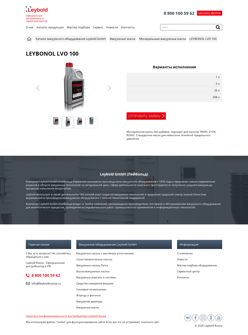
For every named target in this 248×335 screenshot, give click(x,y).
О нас (30, 27)
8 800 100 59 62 (179, 13)
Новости (112, 27)
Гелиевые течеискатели (91, 289)
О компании (185, 253)
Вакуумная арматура (89, 301)
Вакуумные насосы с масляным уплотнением (105, 253)
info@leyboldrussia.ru (46, 283)
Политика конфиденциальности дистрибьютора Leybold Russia (66, 316)
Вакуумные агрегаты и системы (96, 277)
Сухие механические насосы (94, 259)
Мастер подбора (78, 27)
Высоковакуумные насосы (93, 271)
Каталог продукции (50, 27)
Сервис (98, 27)
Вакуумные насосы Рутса (92, 265)
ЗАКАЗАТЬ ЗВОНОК (209, 13)
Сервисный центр (188, 271)
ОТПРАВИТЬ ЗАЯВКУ (144, 116)
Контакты (128, 27)
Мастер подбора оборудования (197, 265)
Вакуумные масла (87, 307)
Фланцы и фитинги (88, 295)
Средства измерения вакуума (94, 283)
